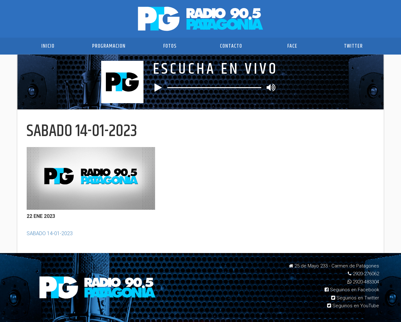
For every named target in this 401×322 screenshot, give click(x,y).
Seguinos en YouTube (353, 306)
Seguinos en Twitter (355, 298)
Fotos (170, 46)
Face (292, 46)
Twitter (353, 46)
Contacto (231, 46)
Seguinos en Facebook (352, 290)
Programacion (109, 46)
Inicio (48, 46)
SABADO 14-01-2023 (50, 233)
